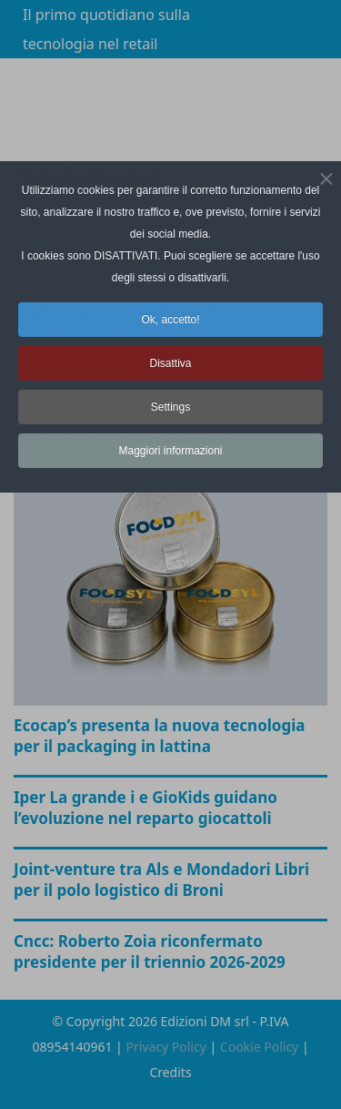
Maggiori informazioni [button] (170, 450)
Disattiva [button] (170, 363)
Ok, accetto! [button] (170, 319)
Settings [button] (170, 407)
